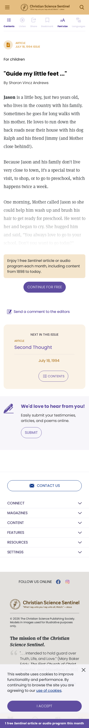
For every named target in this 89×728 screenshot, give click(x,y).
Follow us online (35, 582)
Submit (31, 432)
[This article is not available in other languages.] (78, 23)
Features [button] (15, 532)
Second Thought (33, 347)
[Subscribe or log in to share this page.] (33, 23)
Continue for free (44, 287)
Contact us (44, 485)
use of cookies (48, 690)
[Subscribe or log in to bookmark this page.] (47, 23)
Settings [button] (15, 552)
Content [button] (15, 522)
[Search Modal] (81, 7)
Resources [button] (17, 542)
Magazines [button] (17, 513)
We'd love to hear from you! (53, 406)
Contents (53, 376)
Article (20, 43)
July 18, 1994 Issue (27, 47)
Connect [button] (16, 503)
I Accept (44, 706)
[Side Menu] (7, 7)
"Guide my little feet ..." (35, 73)
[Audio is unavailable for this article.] (22, 23)
